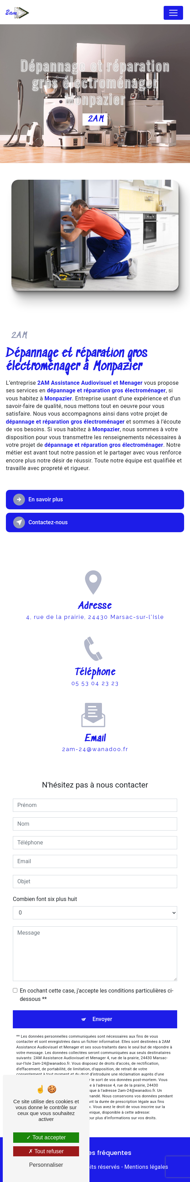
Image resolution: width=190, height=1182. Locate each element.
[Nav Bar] (173, 13)
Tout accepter (46, 1137)
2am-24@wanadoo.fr (95, 743)
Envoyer (102, 1019)
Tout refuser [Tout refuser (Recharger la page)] (46, 1151)
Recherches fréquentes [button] (95, 1153)
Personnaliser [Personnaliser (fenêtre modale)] (46, 1165)
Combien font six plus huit (45, 899)
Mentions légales (146, 1167)
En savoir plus (38, 499)
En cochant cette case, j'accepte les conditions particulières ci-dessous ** (96, 994)
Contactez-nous (40, 522)
